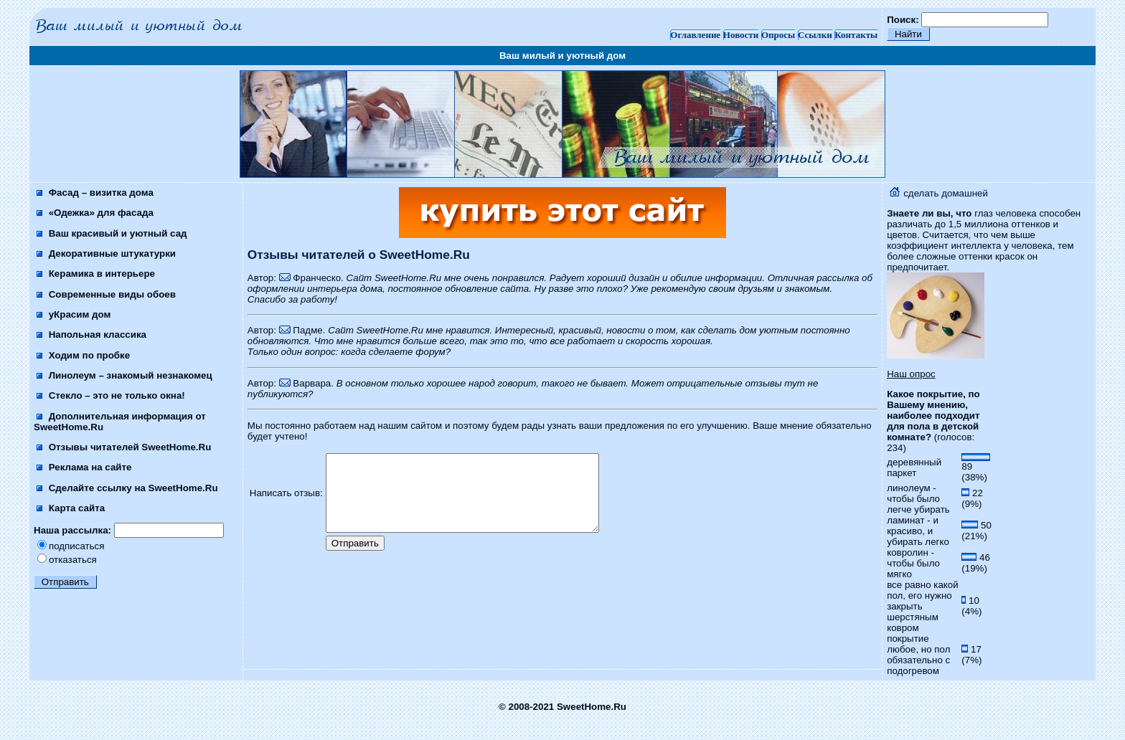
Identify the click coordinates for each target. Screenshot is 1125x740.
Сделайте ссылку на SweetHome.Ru (127, 488)
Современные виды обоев (106, 294)
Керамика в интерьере (96, 273)
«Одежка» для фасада (95, 212)
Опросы (778, 34)
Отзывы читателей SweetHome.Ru (124, 447)
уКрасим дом (73, 314)
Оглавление (695, 34)
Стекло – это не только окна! (111, 395)
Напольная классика (91, 334)
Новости (740, 34)
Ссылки (815, 34)
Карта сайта (71, 508)
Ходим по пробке (83, 355)
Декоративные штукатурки (106, 253)
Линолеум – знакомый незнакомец (124, 375)
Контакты (855, 34)
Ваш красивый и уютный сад (112, 233)
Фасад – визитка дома (95, 192)
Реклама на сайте (84, 467)
